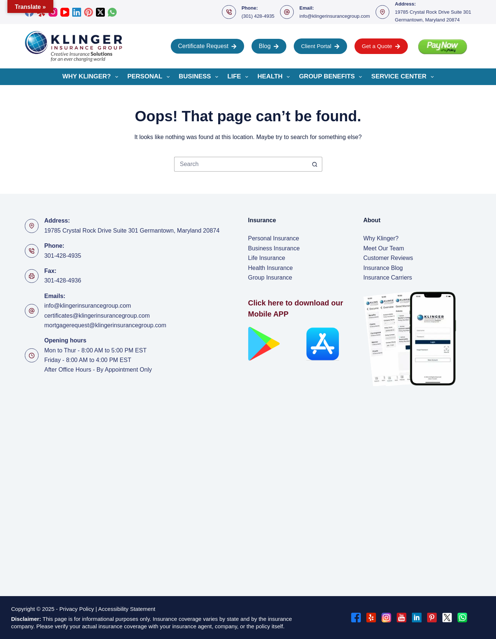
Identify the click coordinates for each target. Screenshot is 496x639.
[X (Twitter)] (100, 12)
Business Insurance (274, 248)
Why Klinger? (91, 76)
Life (239, 76)
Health (275, 76)
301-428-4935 (62, 256)
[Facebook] (356, 617)
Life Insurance (267, 258)
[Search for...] (240, 164)
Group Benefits (332, 76)
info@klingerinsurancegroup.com (334, 16)
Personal (150, 76)
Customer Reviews (388, 258)
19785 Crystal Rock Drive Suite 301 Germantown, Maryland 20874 (131, 230)
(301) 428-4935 (258, 16)
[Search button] (314, 164)
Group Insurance (270, 277)
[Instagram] (386, 617)
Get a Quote (381, 46)
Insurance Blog (383, 268)
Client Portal (320, 46)
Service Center (403, 76)
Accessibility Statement (127, 609)
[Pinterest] (88, 12)
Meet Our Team (383, 248)
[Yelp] (371, 617)
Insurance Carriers (387, 277)
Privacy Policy (76, 609)
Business (200, 76)
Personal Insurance (273, 238)
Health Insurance (270, 268)
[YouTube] (64, 12)
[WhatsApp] (112, 12)
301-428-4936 (62, 280)
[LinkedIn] (76, 12)
